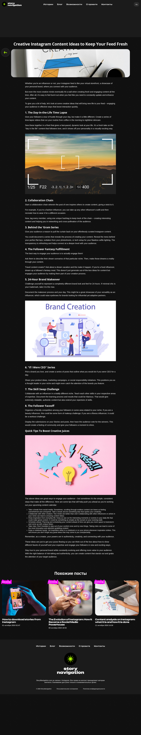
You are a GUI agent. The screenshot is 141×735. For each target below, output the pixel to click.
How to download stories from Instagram (23, 650)
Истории (48, 4)
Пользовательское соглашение (67, 728)
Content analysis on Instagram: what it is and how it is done (117, 651)
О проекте (91, 4)
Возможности (74, 4)
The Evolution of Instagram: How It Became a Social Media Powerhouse (69, 651)
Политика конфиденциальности (94, 728)
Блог (59, 4)
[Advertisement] (70, 23)
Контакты (106, 4)
